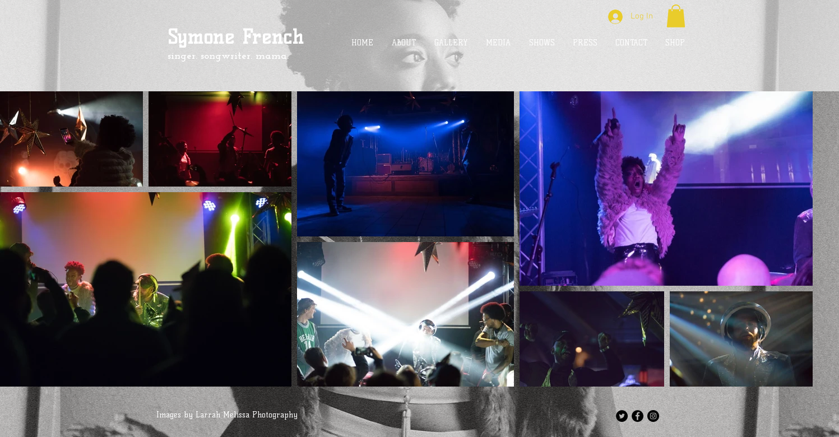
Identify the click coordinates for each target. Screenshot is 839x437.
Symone (201, 37)
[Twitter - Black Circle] (622, 416)
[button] (675, 15)
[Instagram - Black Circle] (653, 416)
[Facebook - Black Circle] (637, 416)
